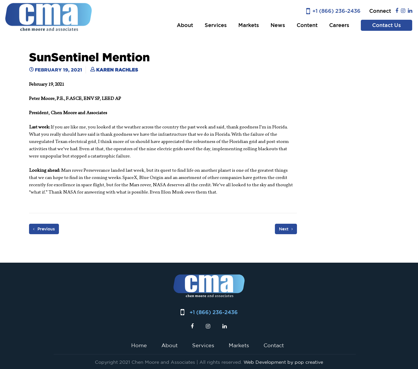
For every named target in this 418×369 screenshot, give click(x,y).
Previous (44, 229)
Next (286, 229)
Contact (274, 345)
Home (139, 345)
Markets (248, 25)
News (278, 25)
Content (307, 25)
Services (216, 25)
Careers (339, 25)
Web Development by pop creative (283, 362)
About (185, 25)
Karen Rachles (117, 69)
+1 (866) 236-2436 (336, 11)
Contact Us (386, 25)
